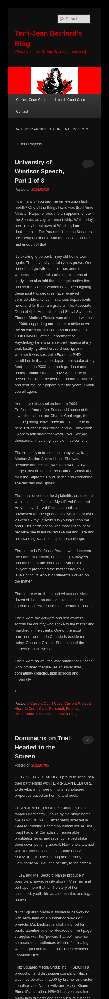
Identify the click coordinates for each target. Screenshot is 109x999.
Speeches (44, 714)
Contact (22, 111)
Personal (56, 709)
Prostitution (24, 714)
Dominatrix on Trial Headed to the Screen (42, 747)
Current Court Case (31, 100)
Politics (72, 709)
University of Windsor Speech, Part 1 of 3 (39, 171)
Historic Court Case (70, 100)
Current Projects (78, 704)
